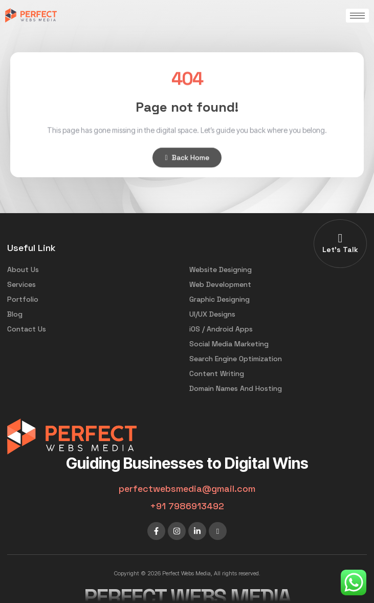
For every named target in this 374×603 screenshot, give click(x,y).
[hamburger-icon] (357, 16)
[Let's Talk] (340, 238)
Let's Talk (340, 249)
